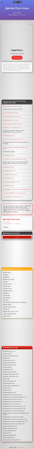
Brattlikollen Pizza (8, 291)
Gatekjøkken (5, 227)
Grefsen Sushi (22, 159)
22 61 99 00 (17, 13)
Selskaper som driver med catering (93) (14, 424)
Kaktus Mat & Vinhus (12, 120)
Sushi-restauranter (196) (9, 430)
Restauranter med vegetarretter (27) (13, 401)
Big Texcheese (7, 113)
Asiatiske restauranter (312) (10, 356)
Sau (4, 174)
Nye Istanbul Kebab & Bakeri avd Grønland (14, 302)
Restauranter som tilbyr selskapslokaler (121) (15, 421)
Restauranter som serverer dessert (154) (14, 408)
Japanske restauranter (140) (11, 376)
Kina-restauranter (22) (9, 383)
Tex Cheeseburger (8, 116)
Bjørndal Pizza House (17, 8)
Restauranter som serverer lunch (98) (13, 417)
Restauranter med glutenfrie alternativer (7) (14, 397)
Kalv (4, 185)
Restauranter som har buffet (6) (11, 404)
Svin (4, 178)
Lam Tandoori (7, 193)
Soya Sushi (12, 171)
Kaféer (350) (6, 379)
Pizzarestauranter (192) (9, 392)
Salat (4, 167)
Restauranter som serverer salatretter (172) (15, 419)
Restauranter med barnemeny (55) (12, 395)
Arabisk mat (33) (7, 353)
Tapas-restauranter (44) (9, 435)
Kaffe (4, 135)
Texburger (19, 106)
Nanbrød (5, 197)
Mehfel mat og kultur (8, 279)
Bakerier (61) (6, 358)
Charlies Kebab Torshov (9, 307)
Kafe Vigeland (7, 298)
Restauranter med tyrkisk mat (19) (12, 399)
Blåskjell (5, 189)
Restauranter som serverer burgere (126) (14, 406)
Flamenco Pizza (7, 284)
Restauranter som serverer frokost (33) (13, 411)
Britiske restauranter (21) (9, 362)
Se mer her (17, 57)
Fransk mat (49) (7, 367)
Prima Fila (5, 300)
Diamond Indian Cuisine (19, 193)
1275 (16, 223)
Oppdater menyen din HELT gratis (16, 210)
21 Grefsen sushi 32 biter (9, 159)
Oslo (25, 64)
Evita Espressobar (12, 174)
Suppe (4, 171)
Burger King (11, 135)
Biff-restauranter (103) (9, 360)
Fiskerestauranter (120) (9, 365)
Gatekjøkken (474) (8, 369)
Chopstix (5, 281)
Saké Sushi (11, 167)
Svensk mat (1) (7, 433)
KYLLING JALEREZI (8, 139)
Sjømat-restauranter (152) (10, 426)
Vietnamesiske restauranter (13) (11, 440)
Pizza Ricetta (6, 295)
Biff (4, 120)
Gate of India (6, 286)
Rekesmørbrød (7, 182)
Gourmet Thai (6, 316)
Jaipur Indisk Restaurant (9, 314)
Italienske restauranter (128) (10, 374)
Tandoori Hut (19, 139)
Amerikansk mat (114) (9, 351)
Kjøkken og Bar (7, 304)
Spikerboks (6, 293)
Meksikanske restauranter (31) (11, 385)
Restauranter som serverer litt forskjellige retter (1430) (16, 413)
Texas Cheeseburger (8, 124)
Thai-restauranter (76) (9, 437)
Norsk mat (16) (7, 388)
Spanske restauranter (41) (10, 428)
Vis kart (17, 237)
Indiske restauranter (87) (9, 372)
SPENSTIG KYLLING (8, 127)
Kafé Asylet (11, 155)
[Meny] (2, 2)
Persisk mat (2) (7, 390)
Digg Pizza (19, 127)
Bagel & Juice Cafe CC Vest (10, 311)
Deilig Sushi (6, 277)
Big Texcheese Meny (8, 106)
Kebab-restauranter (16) (9, 381)
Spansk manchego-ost (9, 147)
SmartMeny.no (21, 447)
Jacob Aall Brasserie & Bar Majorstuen (20, 189)
